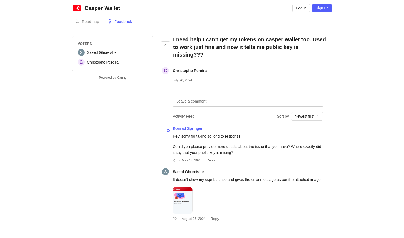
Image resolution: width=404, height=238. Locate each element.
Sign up (322, 8)
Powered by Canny (112, 78)
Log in (301, 8)
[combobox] (307, 116)
